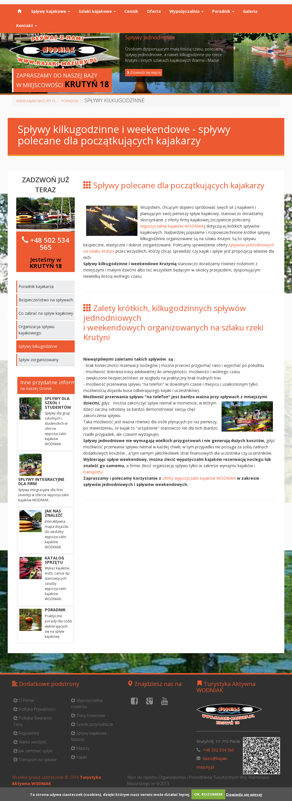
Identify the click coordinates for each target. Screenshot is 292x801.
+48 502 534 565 (49, 243)
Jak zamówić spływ (33, 750)
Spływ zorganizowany (38, 359)
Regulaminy (26, 733)
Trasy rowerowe (88, 715)
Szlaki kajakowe (97, 11)
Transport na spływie (35, 759)
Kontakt (26, 25)
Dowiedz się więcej (244, 794)
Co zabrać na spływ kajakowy (46, 313)
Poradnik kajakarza (36, 286)
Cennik (131, 11)
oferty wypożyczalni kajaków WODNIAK (199, 478)
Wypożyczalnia (186, 11)
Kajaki (79, 757)
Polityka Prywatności (35, 709)
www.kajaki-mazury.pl (36, 101)
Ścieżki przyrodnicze (92, 724)
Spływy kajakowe (50, 11)
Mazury (80, 748)
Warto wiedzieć (30, 742)
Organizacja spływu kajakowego (36, 330)
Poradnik (223, 11)
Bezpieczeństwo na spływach (46, 300)
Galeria (250, 11)
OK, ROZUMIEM (208, 794)
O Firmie (24, 700)
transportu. (93, 472)
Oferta (154, 11)
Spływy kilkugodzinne (38, 346)
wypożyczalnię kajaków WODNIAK (172, 226)
